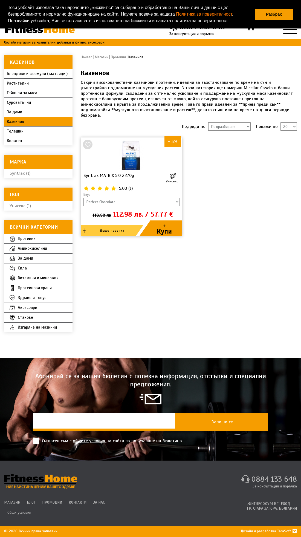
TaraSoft (287, 531)
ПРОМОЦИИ (52, 502)
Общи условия (19, 512)
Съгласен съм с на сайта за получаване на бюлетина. (108, 441)
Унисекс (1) (20, 206)
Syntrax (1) (20, 173)
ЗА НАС (99, 502)
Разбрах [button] (274, 14)
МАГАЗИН (12, 502)
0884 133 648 (274, 479)
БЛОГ (31, 502)
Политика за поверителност (204, 14)
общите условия (89, 441)
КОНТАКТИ (77, 502)
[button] (230, 21)
